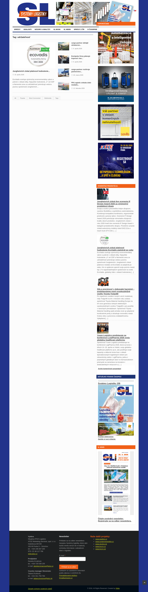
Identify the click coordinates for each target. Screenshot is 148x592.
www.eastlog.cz (101, 539)
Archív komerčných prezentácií (109, 369)
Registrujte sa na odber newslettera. (114, 521)
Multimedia (47, 98)
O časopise (92, 29)
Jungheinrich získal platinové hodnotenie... (31, 71)
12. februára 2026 (79, 88)
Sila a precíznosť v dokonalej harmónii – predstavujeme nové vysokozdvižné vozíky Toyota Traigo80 (115, 291)
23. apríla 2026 (19, 74)
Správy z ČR (79, 29)
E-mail (62, 555)
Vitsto (118, 588)
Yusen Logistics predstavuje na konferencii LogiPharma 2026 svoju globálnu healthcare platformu (113, 337)
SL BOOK (56, 29)
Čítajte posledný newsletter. (111, 518)
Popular (22, 98)
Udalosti (27, 29)
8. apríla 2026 (77, 48)
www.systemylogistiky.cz (105, 542)
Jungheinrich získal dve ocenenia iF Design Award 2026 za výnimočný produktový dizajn (113, 203)
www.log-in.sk (101, 549)
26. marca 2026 (78, 75)
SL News (67, 29)
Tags (56, 98)
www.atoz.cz (32, 554)
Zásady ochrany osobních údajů (40, 589)
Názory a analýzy (42, 29)
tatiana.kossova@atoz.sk (43, 578)
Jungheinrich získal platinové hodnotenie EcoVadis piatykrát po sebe (115, 249)
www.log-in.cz (101, 546)
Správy (17, 29)
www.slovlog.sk (101, 544)
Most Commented (34, 98)
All (15, 98)
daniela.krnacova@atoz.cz (43, 566)
